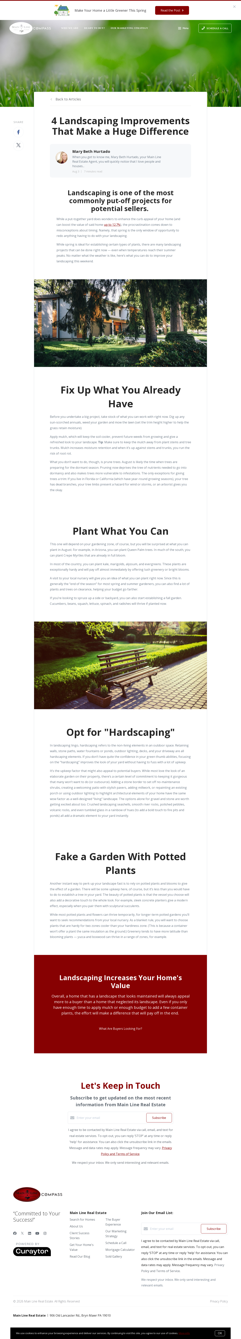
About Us (76, 1226)
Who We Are (70, 28)
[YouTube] (37, 1233)
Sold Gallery (113, 1256)
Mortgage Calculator (120, 1250)
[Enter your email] (110, 1117)
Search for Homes (82, 1219)
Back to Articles (68, 99)
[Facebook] (15, 1233)
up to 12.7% (112, 225)
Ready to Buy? (94, 28)
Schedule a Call (115, 1243)
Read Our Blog (80, 1256)
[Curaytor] (32, 1255)
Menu (183, 29)
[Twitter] (22, 1233)
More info (184, 1333)
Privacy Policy (219, 1301)
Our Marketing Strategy (129, 28)
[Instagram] (45, 1233)
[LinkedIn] (29, 1233)
